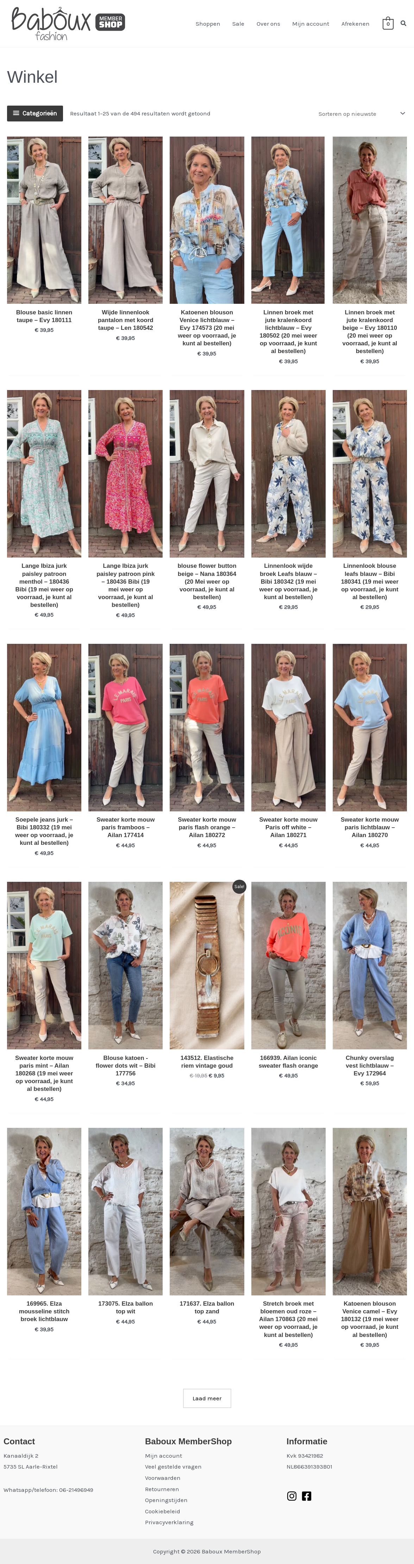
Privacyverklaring (169, 1522)
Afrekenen (355, 23)
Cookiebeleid (162, 1511)
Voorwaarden (163, 1477)
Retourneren (162, 1489)
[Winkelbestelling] (361, 113)
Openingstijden (166, 1499)
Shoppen (208, 23)
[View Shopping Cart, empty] (388, 23)
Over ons (269, 23)
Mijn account (311, 23)
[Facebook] (306, 1496)
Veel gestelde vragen (173, 1466)
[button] (404, 23)
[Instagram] (292, 1496)
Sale (239, 23)
